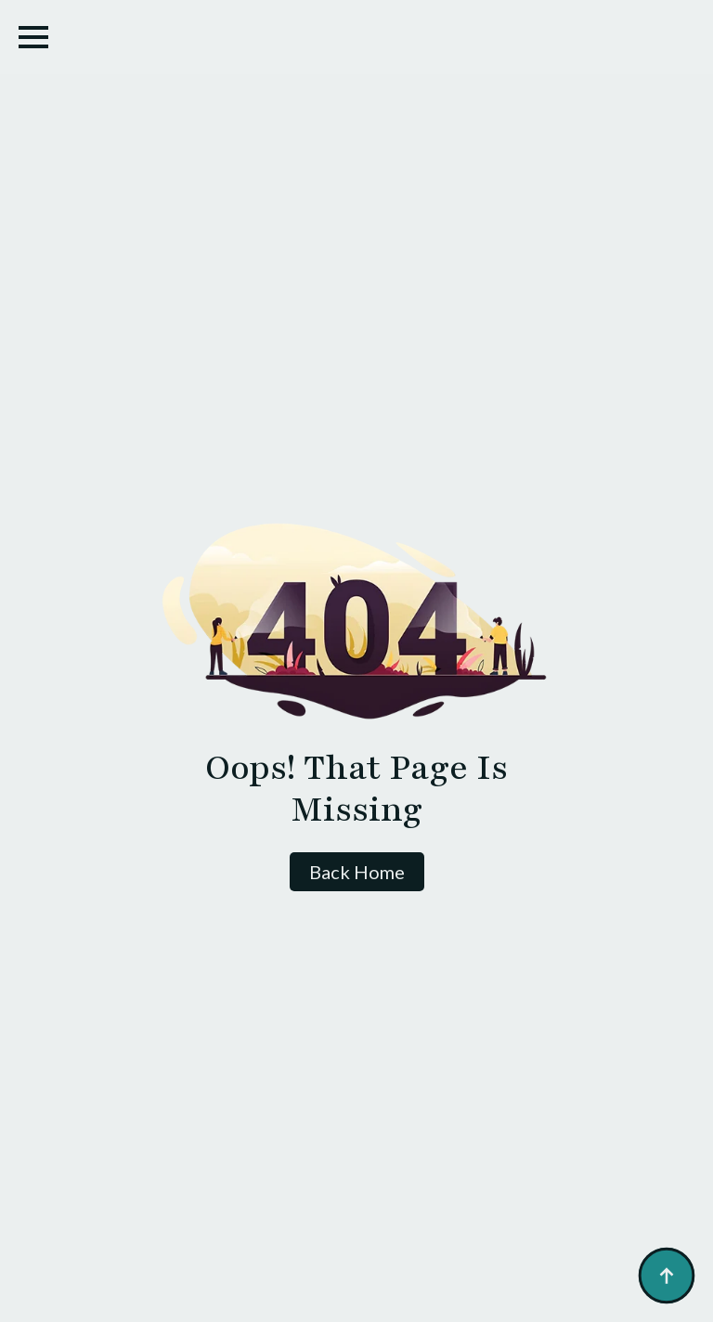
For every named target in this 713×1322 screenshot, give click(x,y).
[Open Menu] (33, 37)
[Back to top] (666, 1275)
